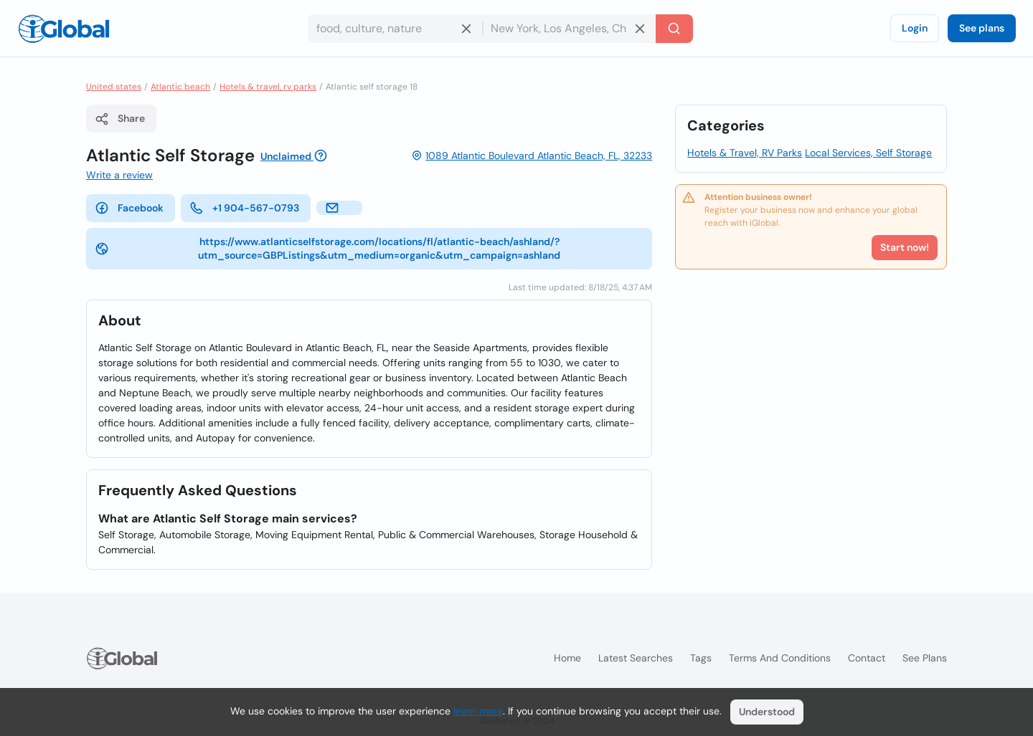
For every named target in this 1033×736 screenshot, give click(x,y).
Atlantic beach (180, 86)
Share (120, 119)
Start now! (904, 247)
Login (915, 27)
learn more (478, 710)
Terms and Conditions (780, 657)
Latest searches (635, 657)
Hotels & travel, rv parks (268, 86)
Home (567, 657)
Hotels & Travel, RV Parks (744, 152)
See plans (981, 27)
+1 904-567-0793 (244, 208)
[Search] (674, 28)
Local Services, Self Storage (868, 152)
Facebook (129, 208)
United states (113, 86)
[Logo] (63, 28)
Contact (866, 657)
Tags (701, 657)
